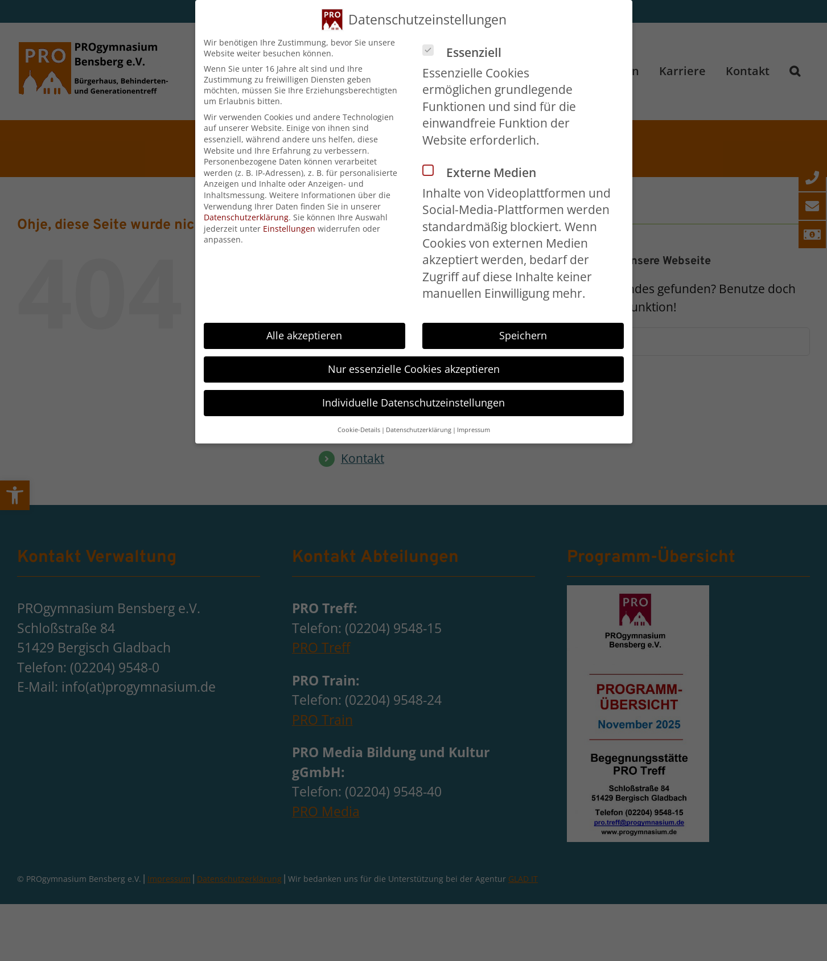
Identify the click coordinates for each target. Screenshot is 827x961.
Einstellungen (289, 228)
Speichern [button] (523, 335)
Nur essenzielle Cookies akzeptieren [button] (414, 369)
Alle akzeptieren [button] (304, 335)
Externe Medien (484, 172)
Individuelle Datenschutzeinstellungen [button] (413, 402)
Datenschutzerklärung (246, 217)
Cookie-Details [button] (359, 430)
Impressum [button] (473, 430)
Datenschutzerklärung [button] (418, 430)
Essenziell (466, 52)
